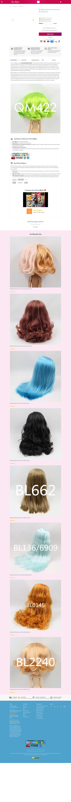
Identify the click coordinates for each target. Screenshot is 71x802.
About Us (25, 706)
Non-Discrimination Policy (32, 753)
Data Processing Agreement (37, 754)
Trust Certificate (22, 753)
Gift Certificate (39, 715)
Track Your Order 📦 (40, 718)
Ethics (27, 753)
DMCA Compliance (16, 753)
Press (24, 715)
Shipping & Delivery (40, 707)
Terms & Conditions (27, 712)
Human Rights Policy (45, 753)
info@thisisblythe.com (13, 707)
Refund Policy (39, 712)
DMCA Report (11, 753)
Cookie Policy (55, 753)
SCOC (37, 753)
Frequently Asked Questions (42, 706)
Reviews (24, 713)
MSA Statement (51, 753)
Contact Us (25, 707)
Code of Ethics (40, 753)
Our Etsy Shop (39, 716)
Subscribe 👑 (25, 716)
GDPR (25, 753)
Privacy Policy (25, 710)
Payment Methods (40, 709)
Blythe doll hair (21, 6)
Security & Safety (39, 713)
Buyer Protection (39, 710)
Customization (15, 6)
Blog (24, 709)
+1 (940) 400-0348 (12, 706)
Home (10, 6)
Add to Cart (50, 34)
